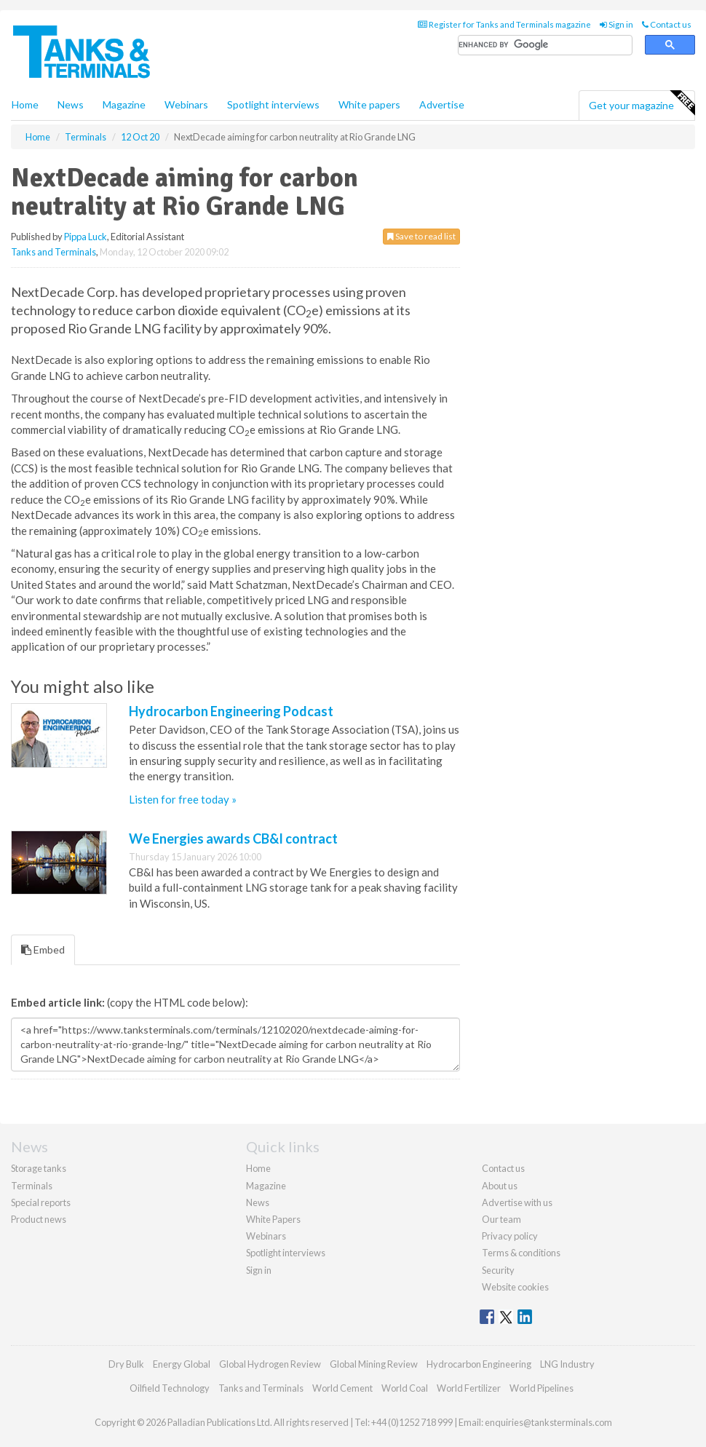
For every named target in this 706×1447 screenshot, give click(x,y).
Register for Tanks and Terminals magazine (504, 24)
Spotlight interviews (273, 104)
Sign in (616, 24)
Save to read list (421, 236)
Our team (501, 1219)
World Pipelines (541, 1388)
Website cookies (515, 1287)
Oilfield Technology (170, 1388)
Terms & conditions (521, 1252)
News (257, 1202)
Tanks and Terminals (53, 252)
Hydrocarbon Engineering (479, 1364)
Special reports (41, 1202)
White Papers (273, 1219)
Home (25, 104)
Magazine (124, 104)
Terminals (31, 1186)
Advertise (441, 104)
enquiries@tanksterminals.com (548, 1422)
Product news (38, 1219)
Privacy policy (510, 1236)
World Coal (404, 1388)
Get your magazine (641, 103)
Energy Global (181, 1364)
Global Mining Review (374, 1364)
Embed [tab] (43, 949)
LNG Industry (567, 1364)
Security (498, 1270)
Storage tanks (38, 1168)
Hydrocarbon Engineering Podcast (231, 711)
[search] (545, 45)
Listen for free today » (183, 799)
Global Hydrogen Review (270, 1364)
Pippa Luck (85, 236)
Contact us (666, 24)
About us (499, 1186)
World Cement (342, 1388)
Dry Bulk (126, 1364)
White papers (369, 104)
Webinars (186, 104)
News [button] (70, 104)
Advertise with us (517, 1202)
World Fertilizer (469, 1388)
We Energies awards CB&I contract (233, 838)
